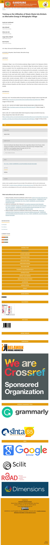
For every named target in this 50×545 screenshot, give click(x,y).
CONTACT (25, 288)
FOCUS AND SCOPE (25, 266)
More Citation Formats (10, 152)
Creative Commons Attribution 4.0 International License (21, 185)
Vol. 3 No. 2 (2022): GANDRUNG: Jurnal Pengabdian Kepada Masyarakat (28, 8)
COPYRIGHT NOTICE (25, 272)
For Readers (4, 224)
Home (3, 8)
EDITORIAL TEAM (25, 247)
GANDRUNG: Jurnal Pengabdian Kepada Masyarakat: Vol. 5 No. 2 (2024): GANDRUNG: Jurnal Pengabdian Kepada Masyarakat (26, 213)
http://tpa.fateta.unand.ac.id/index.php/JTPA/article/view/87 (22, 107)
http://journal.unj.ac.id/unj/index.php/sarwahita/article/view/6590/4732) (23, 99)
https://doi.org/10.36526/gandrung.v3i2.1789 (15, 48)
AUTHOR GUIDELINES (25, 254)
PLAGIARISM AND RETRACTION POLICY (25, 269)
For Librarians (4, 229)
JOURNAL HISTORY (25, 285)
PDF (5, 125)
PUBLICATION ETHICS (25, 257)
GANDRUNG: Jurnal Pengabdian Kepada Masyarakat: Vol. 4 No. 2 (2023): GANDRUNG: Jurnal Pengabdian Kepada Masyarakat (26, 201)
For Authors (4, 227)
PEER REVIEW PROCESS (25, 263)
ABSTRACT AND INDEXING (25, 275)
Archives (8, 8)
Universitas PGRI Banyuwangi (25, 501)
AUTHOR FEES (25, 282)
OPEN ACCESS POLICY (25, 260)
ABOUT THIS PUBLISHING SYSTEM (25, 279)
